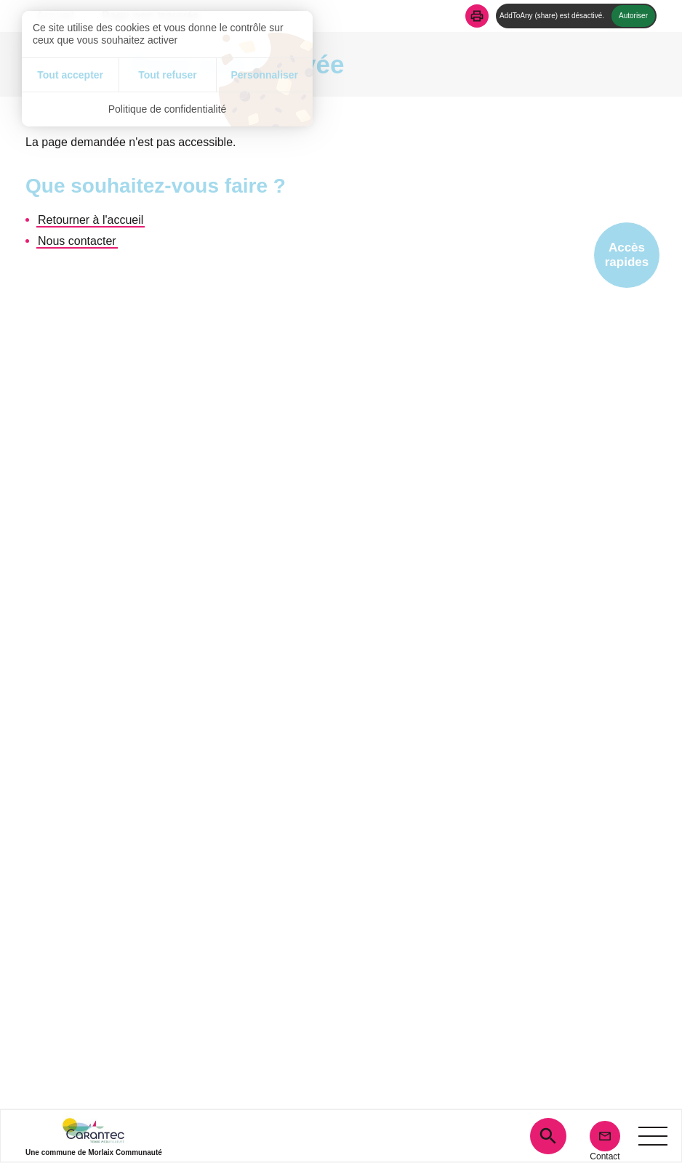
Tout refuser (167, 75)
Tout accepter (70, 75)
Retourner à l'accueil (90, 220)
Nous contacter (77, 241)
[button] (477, 16)
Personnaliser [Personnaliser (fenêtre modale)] (264, 75)
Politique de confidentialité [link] (167, 109)
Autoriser (633, 16)
